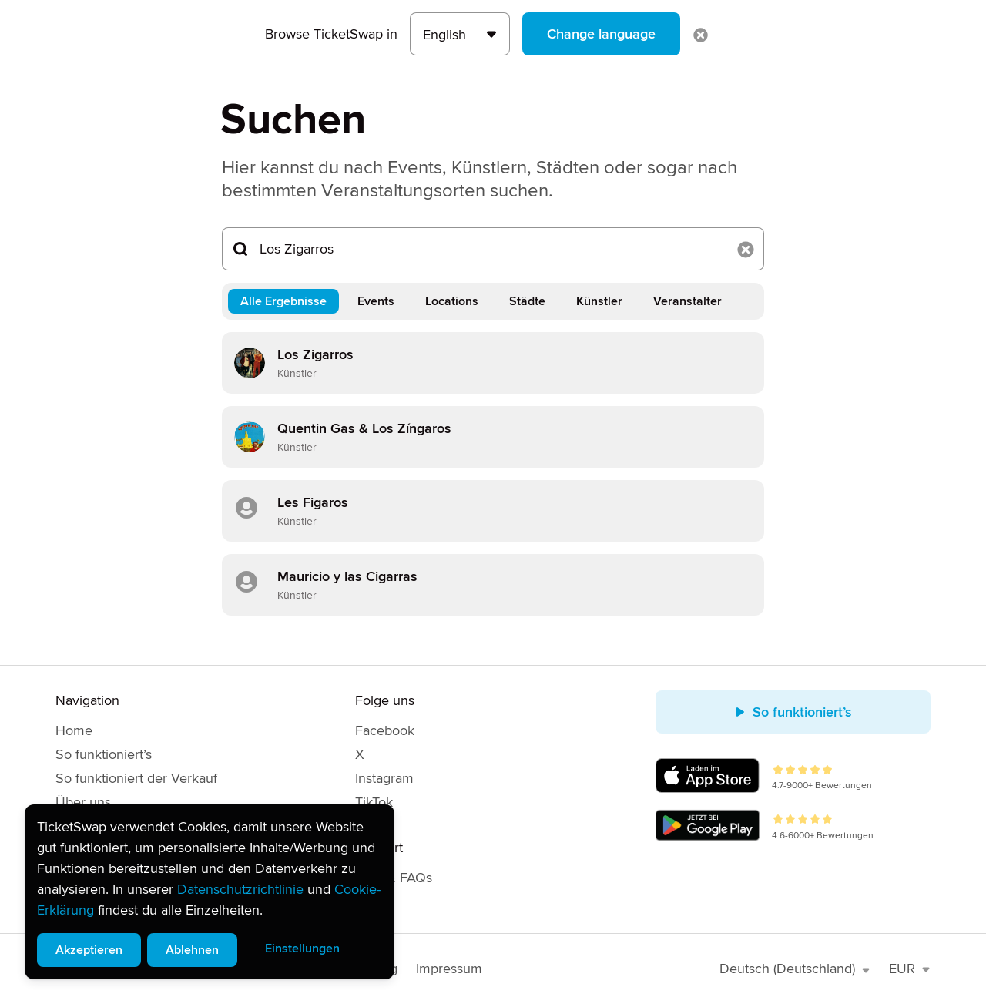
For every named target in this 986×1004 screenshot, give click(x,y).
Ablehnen (192, 950)
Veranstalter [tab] (687, 301)
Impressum (449, 968)
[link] (493, 363)
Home (73, 730)
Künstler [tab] (599, 301)
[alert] (209, 891)
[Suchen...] (493, 248)
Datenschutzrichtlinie (240, 889)
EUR (910, 968)
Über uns (83, 802)
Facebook (384, 730)
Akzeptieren (88, 950)
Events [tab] (375, 301)
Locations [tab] (451, 301)
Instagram (384, 778)
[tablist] (493, 301)
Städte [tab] (527, 301)
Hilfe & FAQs (393, 877)
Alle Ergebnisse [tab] (283, 301)
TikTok (374, 802)
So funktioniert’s (103, 754)
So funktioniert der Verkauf (136, 778)
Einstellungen (302, 948)
